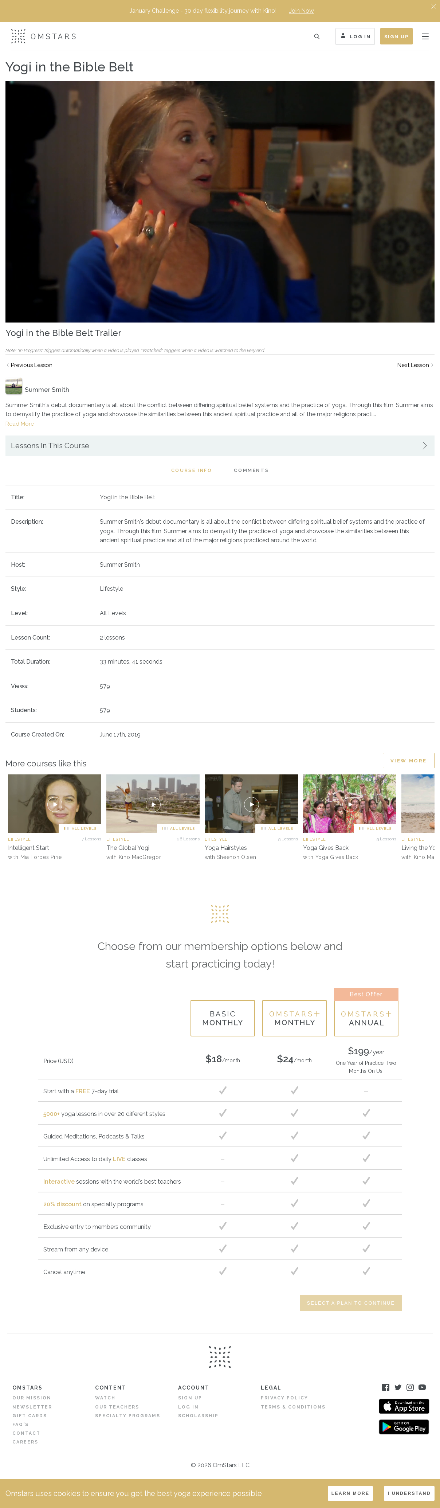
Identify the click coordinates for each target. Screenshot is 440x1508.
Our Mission (31, 1397)
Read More (19, 424)
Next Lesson (413, 365)
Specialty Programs (127, 1415)
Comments (251, 470)
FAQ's (20, 1424)
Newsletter (32, 1407)
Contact (26, 1433)
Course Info (191, 470)
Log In (355, 37)
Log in (188, 1407)
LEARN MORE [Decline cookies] (350, 1493)
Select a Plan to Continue (351, 1303)
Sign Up (396, 36)
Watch (105, 1397)
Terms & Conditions (293, 1407)
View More (408, 760)
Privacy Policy (284, 1397)
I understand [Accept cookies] (409, 1493)
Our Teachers (117, 1407)
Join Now (301, 10)
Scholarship (198, 1415)
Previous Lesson (31, 365)
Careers (25, 1442)
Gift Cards (29, 1415)
